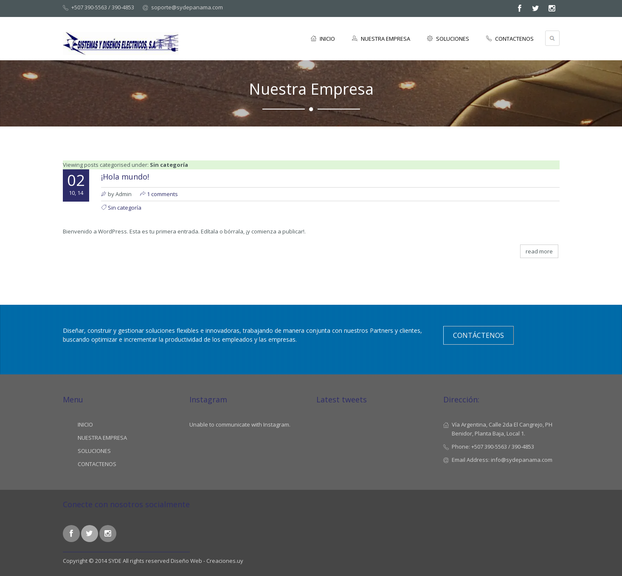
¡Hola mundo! (125, 176)
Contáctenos (478, 335)
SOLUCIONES (448, 38)
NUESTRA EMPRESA (381, 38)
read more (539, 251)
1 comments (162, 194)
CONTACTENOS (510, 38)
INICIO (323, 38)
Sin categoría (124, 207)
